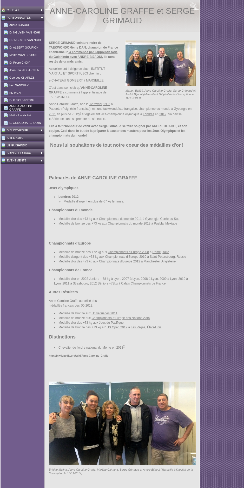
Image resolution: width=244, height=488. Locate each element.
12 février (95, 104)
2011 (52, 114)
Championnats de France (148, 283)
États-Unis (154, 327)
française (130, 109)
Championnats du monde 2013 (129, 223)
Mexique (171, 223)
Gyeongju (180, 109)
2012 (162, 114)
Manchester (152, 261)
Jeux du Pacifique (111, 322)
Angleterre (168, 261)
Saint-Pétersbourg (162, 257)
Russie (181, 257)
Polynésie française (75, 109)
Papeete (55, 109)
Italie (165, 252)
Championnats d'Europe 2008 (128, 252)
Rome (157, 252)
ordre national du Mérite (94, 347)
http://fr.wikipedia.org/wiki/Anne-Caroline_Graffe (78, 355)
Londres (148, 114)
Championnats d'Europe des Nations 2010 (120, 318)
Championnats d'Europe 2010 (125, 257)
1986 (106, 104)
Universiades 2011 (104, 313)
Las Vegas (138, 327)
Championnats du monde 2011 (120, 219)
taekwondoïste (113, 109)
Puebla (158, 223)
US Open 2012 (117, 327)
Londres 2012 (68, 197)
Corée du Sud (170, 219)
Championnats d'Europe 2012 (119, 261)
